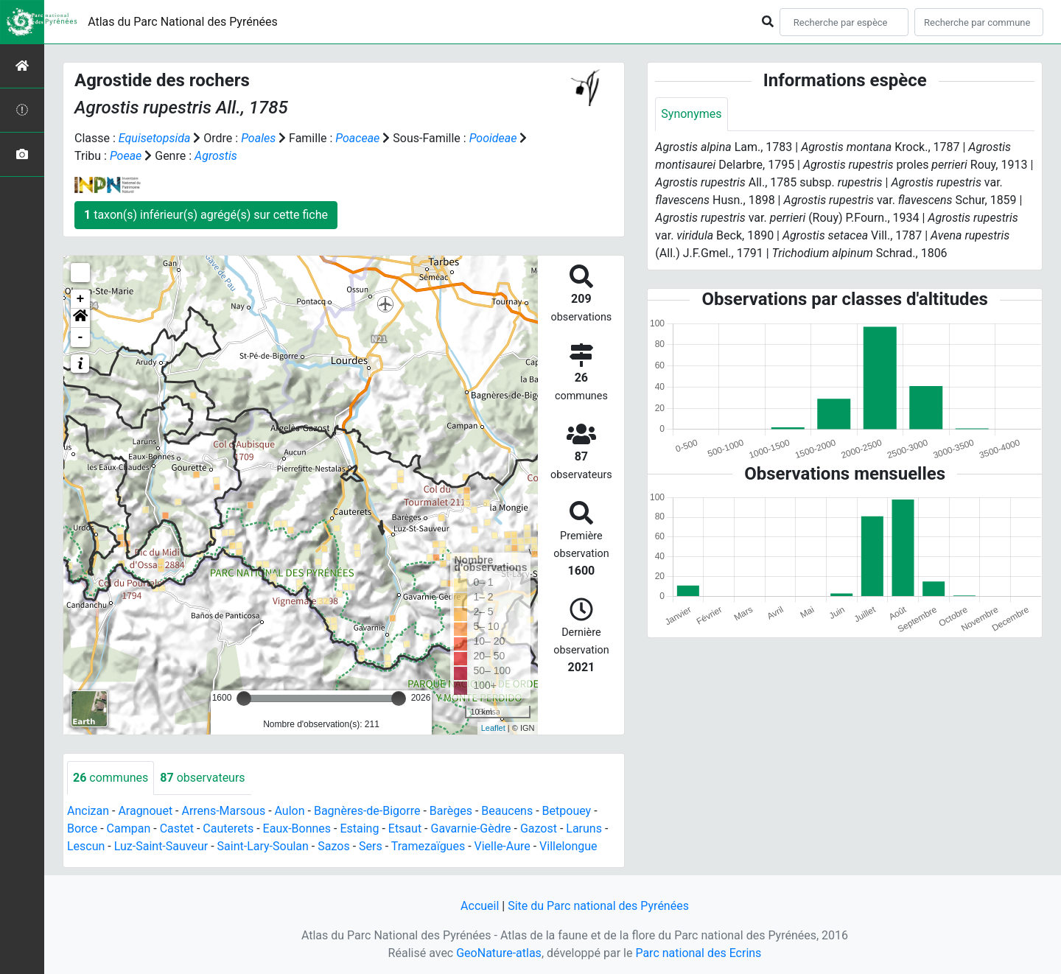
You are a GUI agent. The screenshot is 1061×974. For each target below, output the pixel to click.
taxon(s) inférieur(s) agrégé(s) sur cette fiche (206, 215)
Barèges (451, 811)
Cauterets (228, 828)
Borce (82, 828)
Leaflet (493, 728)
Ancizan (88, 811)
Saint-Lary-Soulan (263, 846)
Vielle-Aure (502, 846)
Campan (129, 828)
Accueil (480, 906)
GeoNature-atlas (499, 953)
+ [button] (81, 299)
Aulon (290, 811)
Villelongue (568, 846)
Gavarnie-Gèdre (470, 828)
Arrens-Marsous (223, 811)
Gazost (538, 828)
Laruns (584, 828)
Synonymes (691, 114)
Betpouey (567, 811)
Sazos (333, 846)
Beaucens (507, 811)
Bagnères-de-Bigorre (367, 811)
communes (110, 778)
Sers (370, 846)
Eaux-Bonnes (297, 828)
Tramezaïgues (428, 846)
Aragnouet (145, 811)
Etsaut (404, 828)
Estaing (359, 828)
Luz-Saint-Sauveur (161, 846)
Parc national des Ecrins (698, 953)
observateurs (202, 778)
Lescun (86, 846)
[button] (80, 318)
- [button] (81, 337)
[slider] (244, 698)
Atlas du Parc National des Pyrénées (183, 22)
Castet (177, 828)
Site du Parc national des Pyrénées (598, 906)
